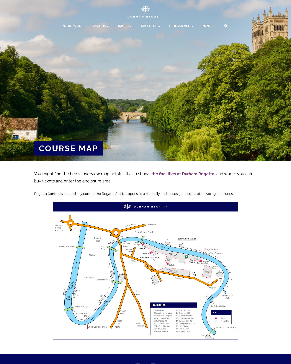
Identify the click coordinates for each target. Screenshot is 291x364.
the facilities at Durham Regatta (182, 174)
